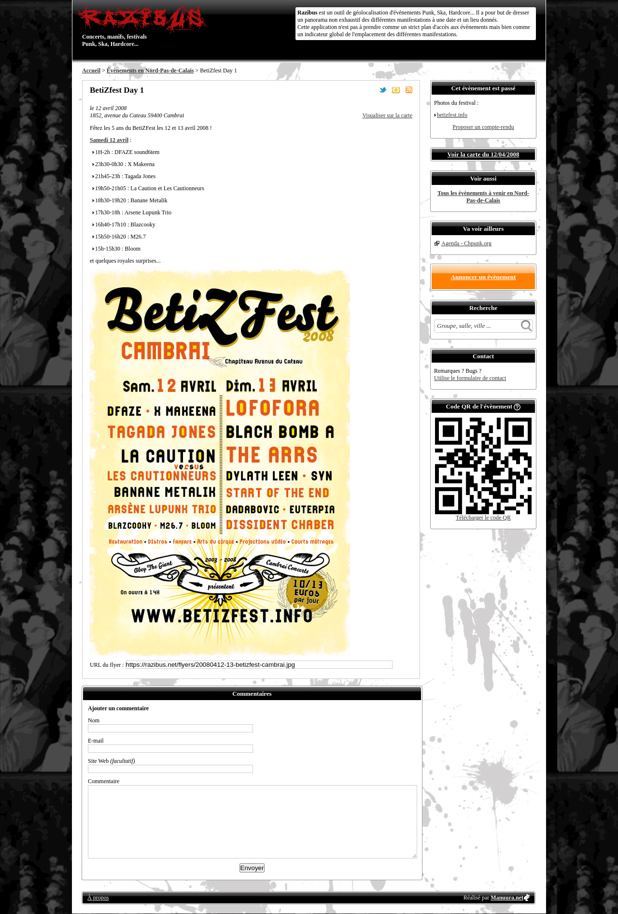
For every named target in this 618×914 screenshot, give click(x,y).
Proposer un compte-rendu (483, 127)
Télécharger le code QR (483, 517)
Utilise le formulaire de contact (470, 378)
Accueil (91, 70)
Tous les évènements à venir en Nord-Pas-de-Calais (483, 197)
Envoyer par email (396, 90)
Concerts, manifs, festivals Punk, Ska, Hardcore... (144, 26)
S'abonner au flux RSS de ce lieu (409, 90)
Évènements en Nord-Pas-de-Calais (150, 70)
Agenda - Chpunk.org (466, 243)
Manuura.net (507, 897)
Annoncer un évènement (483, 277)
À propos (98, 897)
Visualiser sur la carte (387, 115)
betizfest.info (452, 115)
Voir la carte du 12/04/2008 (484, 154)
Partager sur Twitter (383, 90)
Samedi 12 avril (109, 140)
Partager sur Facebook (370, 90)
